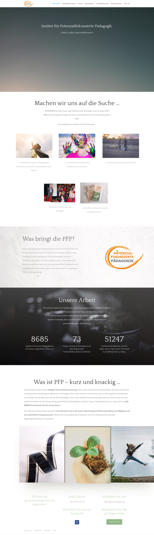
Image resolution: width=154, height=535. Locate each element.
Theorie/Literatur (116, 3)
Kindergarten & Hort (69, 3)
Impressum (27, 530)
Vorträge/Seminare (102, 3)
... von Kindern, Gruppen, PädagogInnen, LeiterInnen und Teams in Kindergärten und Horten (33, 166)
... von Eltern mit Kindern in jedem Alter (120, 163)
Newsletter (37, 530)
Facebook (47, 530)
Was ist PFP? (56, 3)
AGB (54, 530)
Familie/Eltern (89, 3)
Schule (80, 3)
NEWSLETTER (114, 522)
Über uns (127, 3)
